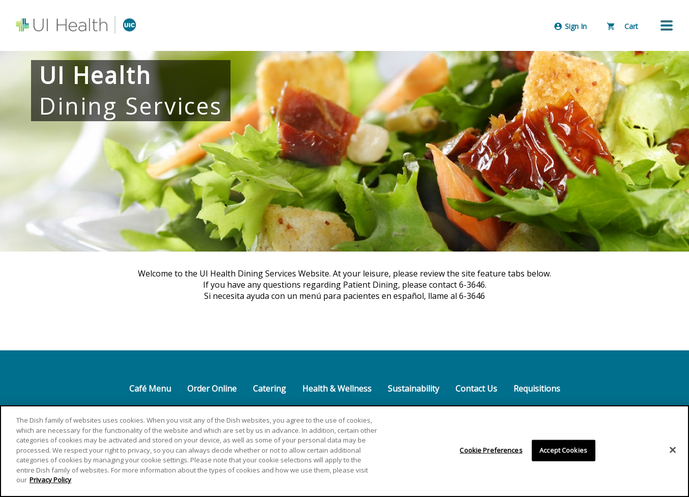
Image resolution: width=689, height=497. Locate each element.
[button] (667, 25)
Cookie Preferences (491, 450)
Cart (623, 26)
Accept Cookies (563, 450)
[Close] (673, 450)
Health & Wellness (336, 388)
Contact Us (476, 388)
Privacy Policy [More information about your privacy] (50, 480)
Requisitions (536, 388)
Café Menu (150, 388)
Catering (269, 388)
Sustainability (413, 388)
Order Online (212, 388)
